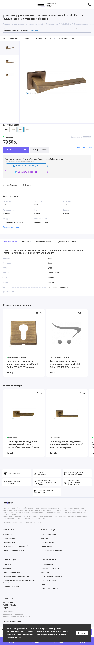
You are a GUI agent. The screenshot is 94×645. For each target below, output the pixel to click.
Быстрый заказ (40, 150)
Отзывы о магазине (11, 586)
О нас (43, 584)
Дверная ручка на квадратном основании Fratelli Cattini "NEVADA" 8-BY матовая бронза (23, 444)
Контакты (7, 564)
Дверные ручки (9, 534)
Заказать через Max (26, 172)
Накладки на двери (48, 534)
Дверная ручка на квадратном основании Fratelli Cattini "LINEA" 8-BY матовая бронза (66, 444)
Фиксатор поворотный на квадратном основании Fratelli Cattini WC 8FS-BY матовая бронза (65, 364)
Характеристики (10, 38)
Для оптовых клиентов (50, 588)
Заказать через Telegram (26, 165)
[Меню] (4, 4)
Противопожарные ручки (13, 550)
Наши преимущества (11, 572)
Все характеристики (11, 227)
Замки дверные (9, 538)
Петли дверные (9, 542)
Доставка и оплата (67, 38)
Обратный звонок (10, 608)
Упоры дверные (47, 546)
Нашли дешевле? (84, 148)
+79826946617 (9, 605)
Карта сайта (46, 572)
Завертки (44, 538)
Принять (81, 633)
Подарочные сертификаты (51, 576)
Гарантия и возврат (49, 580)
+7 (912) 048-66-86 (32, 30)
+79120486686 (9, 602)
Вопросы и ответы (45, 38)
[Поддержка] (89, 4)
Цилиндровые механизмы (51, 550)
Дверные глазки (47, 542)
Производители (47, 564)
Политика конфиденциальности (20, 634)
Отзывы (27, 38)
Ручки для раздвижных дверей (15, 546)
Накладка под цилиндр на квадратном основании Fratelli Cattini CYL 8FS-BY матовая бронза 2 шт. (22, 364)
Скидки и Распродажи (50, 568)
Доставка (7, 568)
